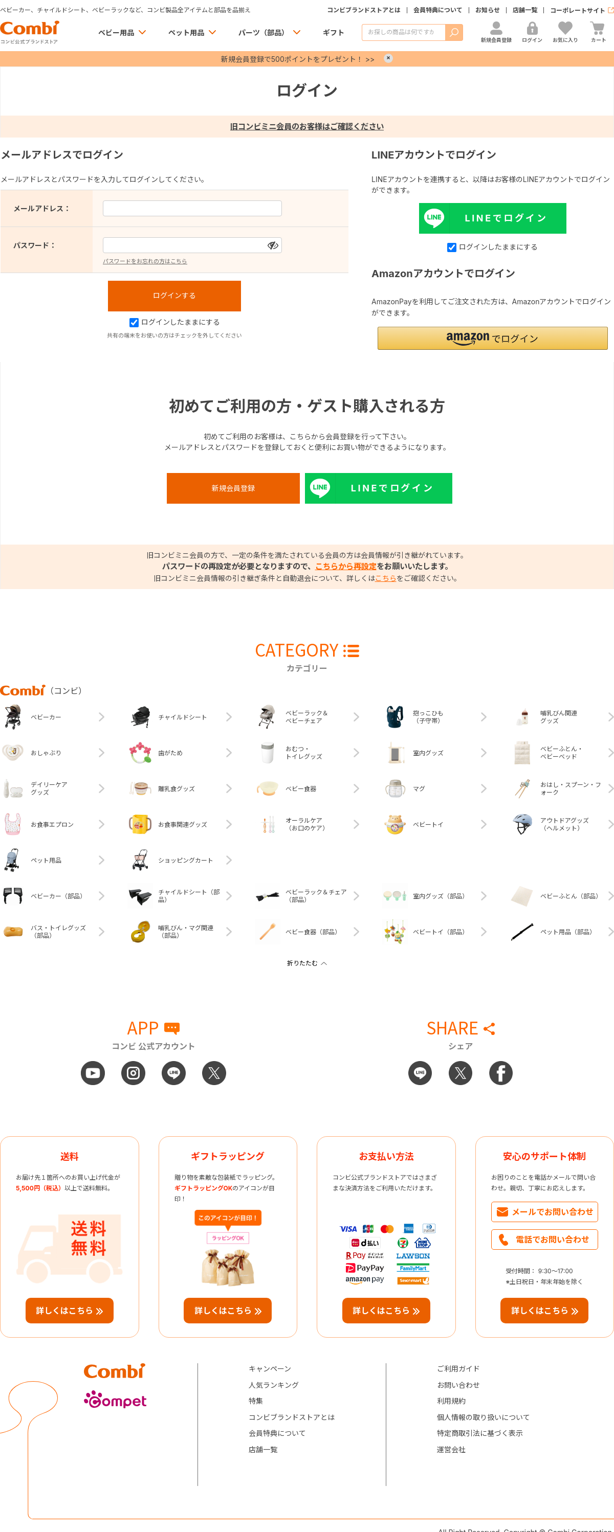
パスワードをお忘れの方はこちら (145, 261)
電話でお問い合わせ (552, 1239)
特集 (256, 1400)
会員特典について (438, 10)
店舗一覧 (525, 10)
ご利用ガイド (458, 1368)
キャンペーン (270, 1368)
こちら (386, 578)
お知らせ (487, 10)
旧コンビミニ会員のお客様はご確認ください (307, 126)
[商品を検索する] (403, 32)
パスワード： (34, 245)
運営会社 (451, 1449)
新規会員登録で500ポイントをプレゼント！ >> (298, 59)
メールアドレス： (42, 208)
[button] (493, 338)
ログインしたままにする (174, 322)
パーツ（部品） (263, 32)
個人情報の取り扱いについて (483, 1417)
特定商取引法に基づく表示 (480, 1433)
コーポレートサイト (577, 10)
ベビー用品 (116, 32)
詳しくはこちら (64, 1310)
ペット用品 (186, 32)
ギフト (333, 32)
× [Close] (388, 58)
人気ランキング (274, 1385)
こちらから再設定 (346, 566)
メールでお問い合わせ (553, 1212)
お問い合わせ (458, 1385)
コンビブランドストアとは (364, 10)
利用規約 (451, 1400)
